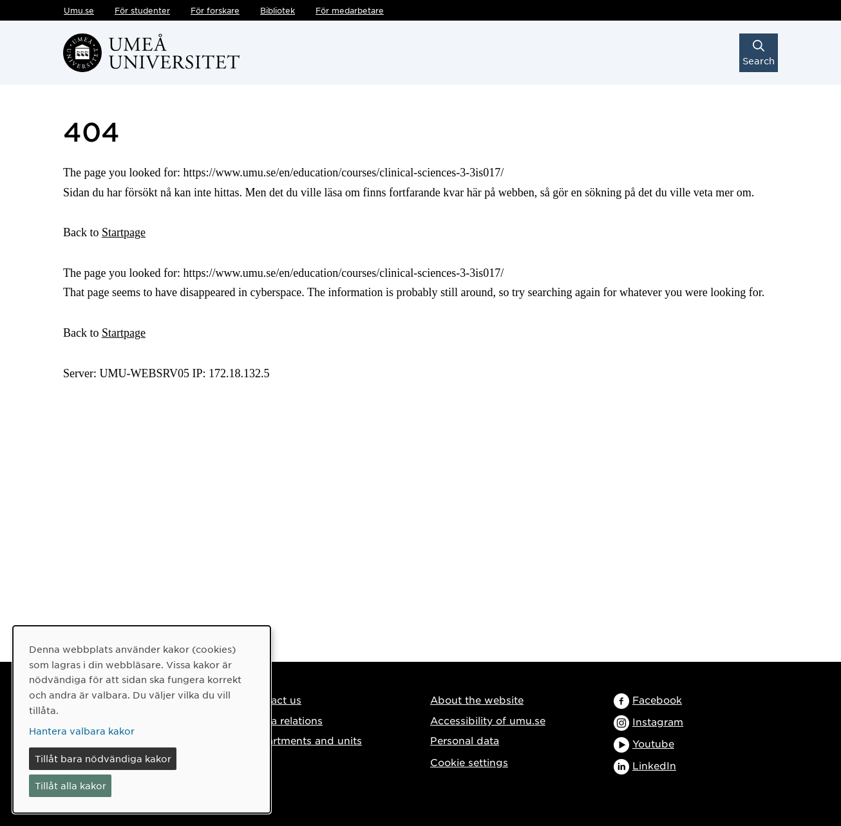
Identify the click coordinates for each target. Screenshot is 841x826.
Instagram (657, 721)
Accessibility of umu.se (487, 720)
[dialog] (141, 719)
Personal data (464, 740)
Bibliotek (277, 10)
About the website (477, 699)
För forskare (215, 10)
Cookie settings (469, 762)
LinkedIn (654, 765)
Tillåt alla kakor (70, 785)
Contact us (274, 699)
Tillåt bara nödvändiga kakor (103, 758)
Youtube (653, 743)
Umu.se (79, 10)
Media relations (285, 720)
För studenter (142, 10)
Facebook (657, 699)
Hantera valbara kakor (82, 731)
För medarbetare (350, 10)
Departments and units (304, 740)
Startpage (124, 232)
